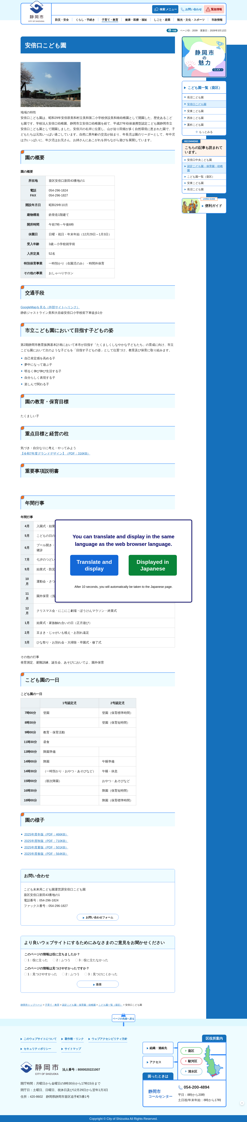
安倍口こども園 (196, 104)
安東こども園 (195, 111)
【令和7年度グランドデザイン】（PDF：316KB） (55, 453)
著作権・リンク (74, 1038)
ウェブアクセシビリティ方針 (109, 1038)
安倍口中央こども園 (199, 159)
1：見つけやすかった (42, 974)
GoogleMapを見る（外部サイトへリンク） (50, 307)
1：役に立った (38, 960)
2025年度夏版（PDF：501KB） (46, 847)
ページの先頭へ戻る (123, 1018)
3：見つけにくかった (102, 974)
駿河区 (192, 1061)
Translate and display (94, 565)
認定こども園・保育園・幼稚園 (205, 168)
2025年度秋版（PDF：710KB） (46, 841)
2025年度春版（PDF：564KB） (46, 854)
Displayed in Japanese (153, 565)
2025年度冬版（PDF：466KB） (46, 834)
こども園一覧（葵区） (205, 88)
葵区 (191, 1051)
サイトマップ (72, 1048)
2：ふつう (63, 960)
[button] (165, 9)
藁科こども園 (195, 124)
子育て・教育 (52, 1005)
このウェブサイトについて (40, 1038)
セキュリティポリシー (37, 1048)
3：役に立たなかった (93, 960)
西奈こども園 (195, 117)
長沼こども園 (195, 97)
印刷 (174, 30)
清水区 (192, 1071)
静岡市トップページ (31, 1005)
